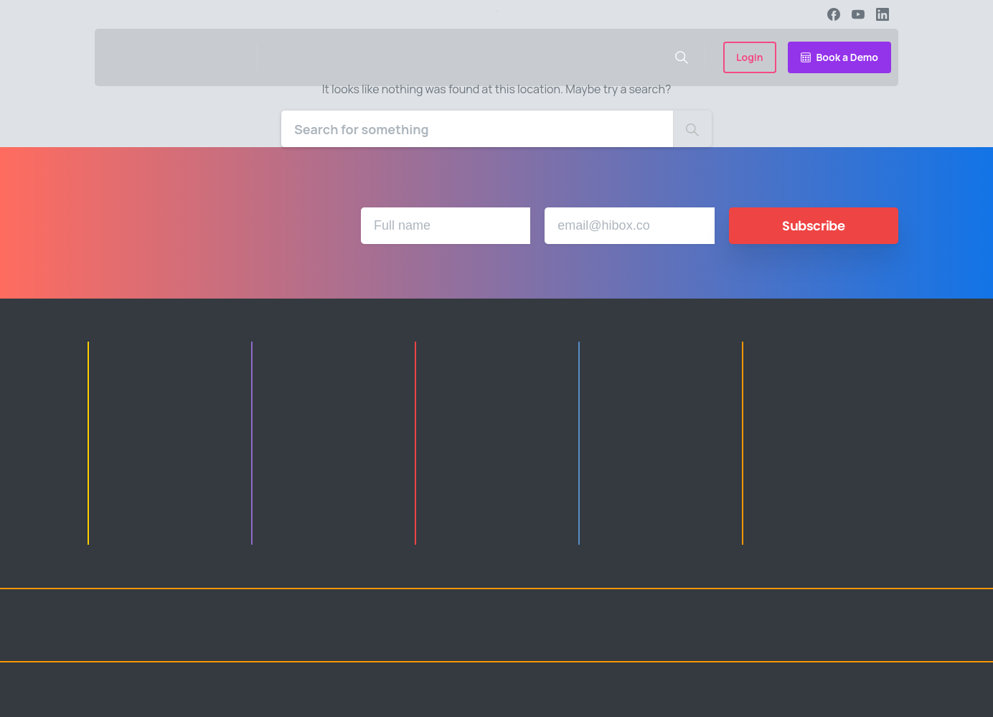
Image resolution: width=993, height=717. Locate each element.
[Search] (477, 129)
